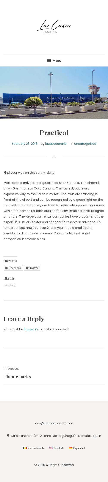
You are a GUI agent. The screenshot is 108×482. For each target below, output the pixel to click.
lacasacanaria (56, 144)
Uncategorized (85, 144)
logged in (31, 329)
